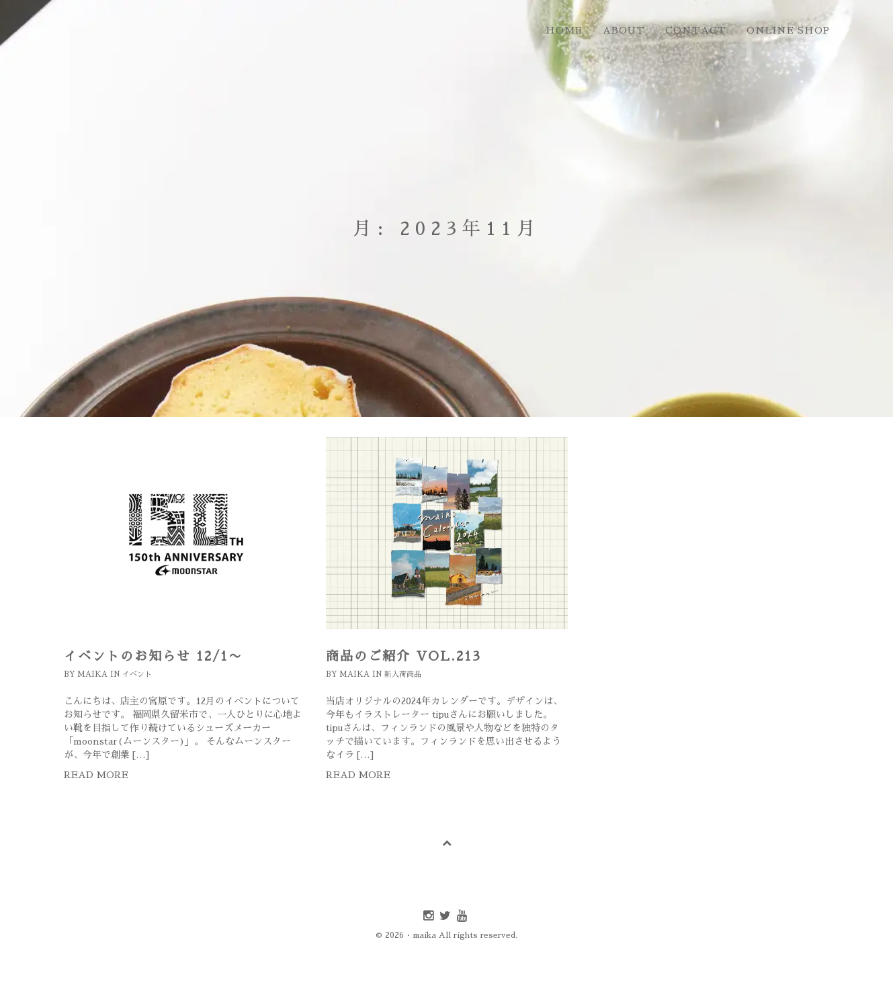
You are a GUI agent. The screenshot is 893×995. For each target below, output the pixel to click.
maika (92, 674)
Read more (96, 774)
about (624, 30)
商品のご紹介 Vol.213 (403, 656)
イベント (137, 674)
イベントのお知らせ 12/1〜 (153, 656)
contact (695, 30)
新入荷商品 (402, 674)
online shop (788, 30)
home (564, 30)
